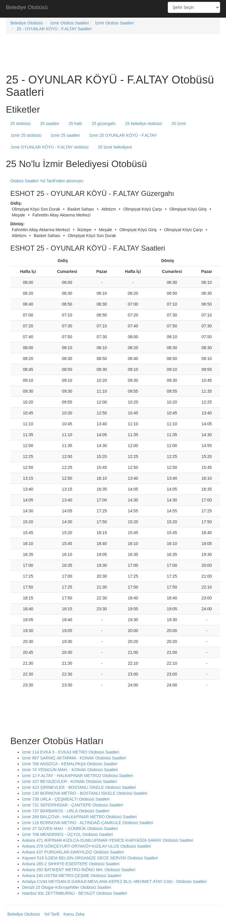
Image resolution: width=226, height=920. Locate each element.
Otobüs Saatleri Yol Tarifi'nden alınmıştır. (47, 181)
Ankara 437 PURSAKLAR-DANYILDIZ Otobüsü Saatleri (73, 852)
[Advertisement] (113, 8)
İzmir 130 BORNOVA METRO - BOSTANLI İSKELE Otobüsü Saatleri (84, 793)
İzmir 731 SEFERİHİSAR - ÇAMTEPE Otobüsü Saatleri (72, 805)
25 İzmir (179, 123)
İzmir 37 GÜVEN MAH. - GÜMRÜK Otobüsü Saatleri (70, 828)
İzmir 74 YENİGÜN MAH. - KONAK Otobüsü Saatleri (70, 769)
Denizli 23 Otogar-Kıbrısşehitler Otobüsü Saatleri (66, 887)
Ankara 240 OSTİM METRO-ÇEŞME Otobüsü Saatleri (71, 875)
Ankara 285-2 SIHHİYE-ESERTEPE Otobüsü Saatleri (70, 863)
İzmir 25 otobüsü (26, 135)
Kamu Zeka (73, 914)
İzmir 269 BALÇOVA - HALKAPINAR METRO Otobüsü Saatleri (79, 816)
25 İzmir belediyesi (115, 147)
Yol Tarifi (51, 914)
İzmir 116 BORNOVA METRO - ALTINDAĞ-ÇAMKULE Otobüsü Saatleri (87, 822)
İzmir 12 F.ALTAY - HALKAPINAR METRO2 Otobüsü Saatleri (77, 775)
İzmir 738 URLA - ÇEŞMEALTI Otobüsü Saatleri (65, 799)
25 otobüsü (20, 123)
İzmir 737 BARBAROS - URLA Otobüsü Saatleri (65, 811)
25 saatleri (49, 123)
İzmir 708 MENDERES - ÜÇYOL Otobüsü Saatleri (67, 834)
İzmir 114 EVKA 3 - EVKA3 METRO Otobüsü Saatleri (70, 752)
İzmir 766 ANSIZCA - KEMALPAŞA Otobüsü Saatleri (69, 763)
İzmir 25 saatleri (65, 135)
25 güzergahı (104, 123)
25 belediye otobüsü (143, 123)
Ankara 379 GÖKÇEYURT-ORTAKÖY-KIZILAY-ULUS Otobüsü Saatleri (86, 846)
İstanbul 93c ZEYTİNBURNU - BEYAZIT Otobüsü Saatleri (74, 893)
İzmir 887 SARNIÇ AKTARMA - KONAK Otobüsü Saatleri (74, 758)
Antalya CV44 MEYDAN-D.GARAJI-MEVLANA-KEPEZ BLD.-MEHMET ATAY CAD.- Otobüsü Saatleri (114, 881)
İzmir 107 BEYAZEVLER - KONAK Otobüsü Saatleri (69, 781)
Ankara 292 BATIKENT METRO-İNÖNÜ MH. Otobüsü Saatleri (78, 869)
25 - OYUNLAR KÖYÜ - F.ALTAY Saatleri (54, 28)
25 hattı (75, 123)
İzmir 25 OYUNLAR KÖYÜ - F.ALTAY (123, 135)
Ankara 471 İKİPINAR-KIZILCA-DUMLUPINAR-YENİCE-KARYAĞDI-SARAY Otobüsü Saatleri (107, 840)
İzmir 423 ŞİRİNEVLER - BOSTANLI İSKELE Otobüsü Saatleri (79, 787)
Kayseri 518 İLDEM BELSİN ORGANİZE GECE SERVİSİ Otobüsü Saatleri (90, 858)
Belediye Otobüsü (27, 7)
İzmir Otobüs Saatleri (69, 23)
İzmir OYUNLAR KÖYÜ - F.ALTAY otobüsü (49, 147)
